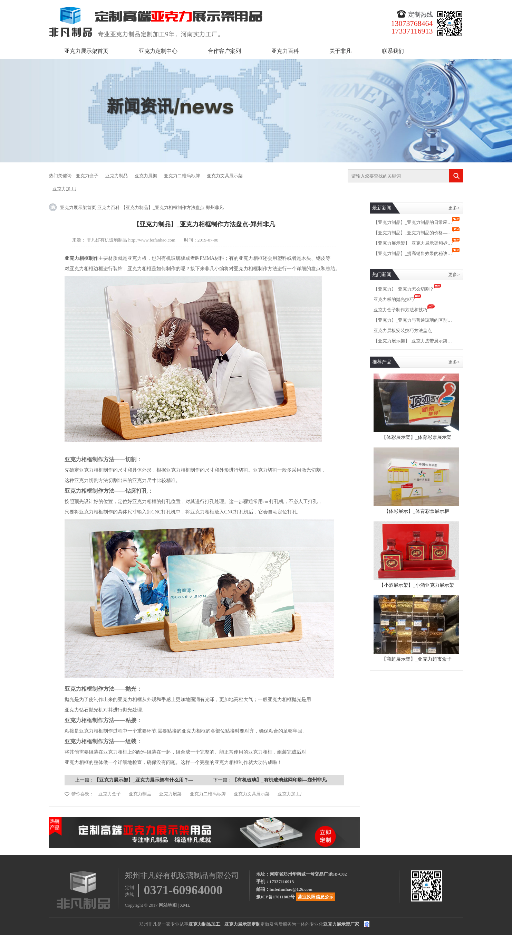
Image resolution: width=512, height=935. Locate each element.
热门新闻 (382, 274)
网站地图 (168, 905)
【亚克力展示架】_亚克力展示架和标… (413, 243)
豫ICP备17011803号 (275, 896)
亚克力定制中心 (158, 51)
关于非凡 (340, 51)
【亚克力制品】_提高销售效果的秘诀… (413, 253)
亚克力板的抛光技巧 (394, 299)
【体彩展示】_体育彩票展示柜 (416, 511)
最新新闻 (382, 207)
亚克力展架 (146, 175)
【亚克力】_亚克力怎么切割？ (404, 289)
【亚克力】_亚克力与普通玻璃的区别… (413, 320)
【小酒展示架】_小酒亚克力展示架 (416, 585)
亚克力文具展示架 (225, 175)
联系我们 (393, 51)
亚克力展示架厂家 (341, 924)
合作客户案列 (224, 51)
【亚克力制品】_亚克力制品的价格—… (413, 232)
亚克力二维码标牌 (182, 175)
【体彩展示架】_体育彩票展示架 (416, 437)
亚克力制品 (116, 175)
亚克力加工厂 (65, 188)
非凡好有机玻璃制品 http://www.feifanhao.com (131, 240)
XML (185, 905)
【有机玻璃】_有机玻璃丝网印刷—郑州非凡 (279, 780)
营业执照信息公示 (316, 896)
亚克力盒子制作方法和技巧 (400, 309)
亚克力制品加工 (204, 924)
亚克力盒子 (87, 175)
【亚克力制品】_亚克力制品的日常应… (413, 222)
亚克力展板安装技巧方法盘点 (403, 330)
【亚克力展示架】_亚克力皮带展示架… (413, 340)
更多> (454, 207)
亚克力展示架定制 (242, 924)
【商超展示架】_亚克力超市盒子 (416, 659)
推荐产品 (382, 362)
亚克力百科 (285, 51)
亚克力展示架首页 (86, 51)
